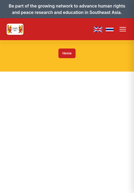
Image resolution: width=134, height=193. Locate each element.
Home (67, 53)
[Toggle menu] (123, 29)
